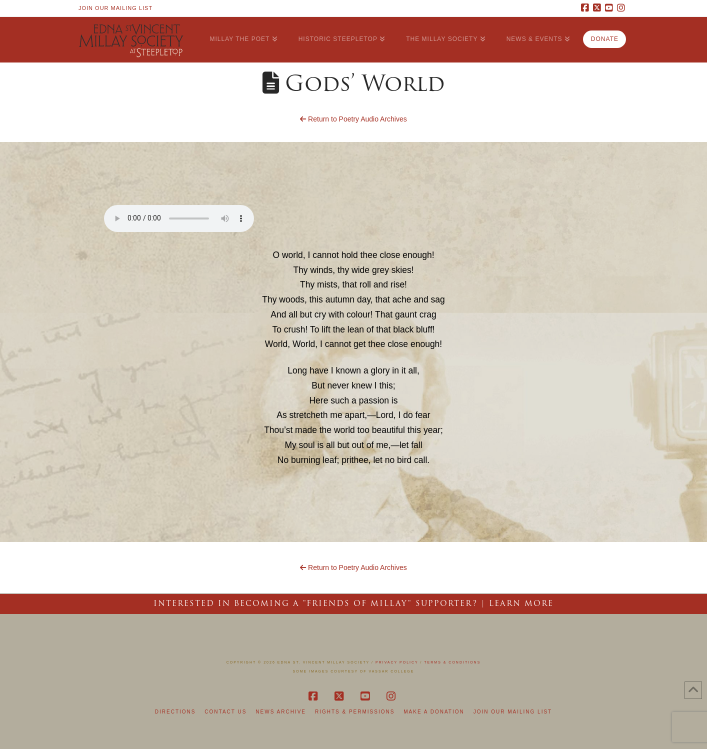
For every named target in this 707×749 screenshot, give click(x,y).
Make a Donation (434, 711)
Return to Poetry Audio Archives (353, 119)
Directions (175, 711)
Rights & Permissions (354, 711)
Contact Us (225, 711)
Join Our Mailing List (115, 8)
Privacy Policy (397, 662)
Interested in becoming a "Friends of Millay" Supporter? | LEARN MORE (354, 604)
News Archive (281, 711)
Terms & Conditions (452, 662)
